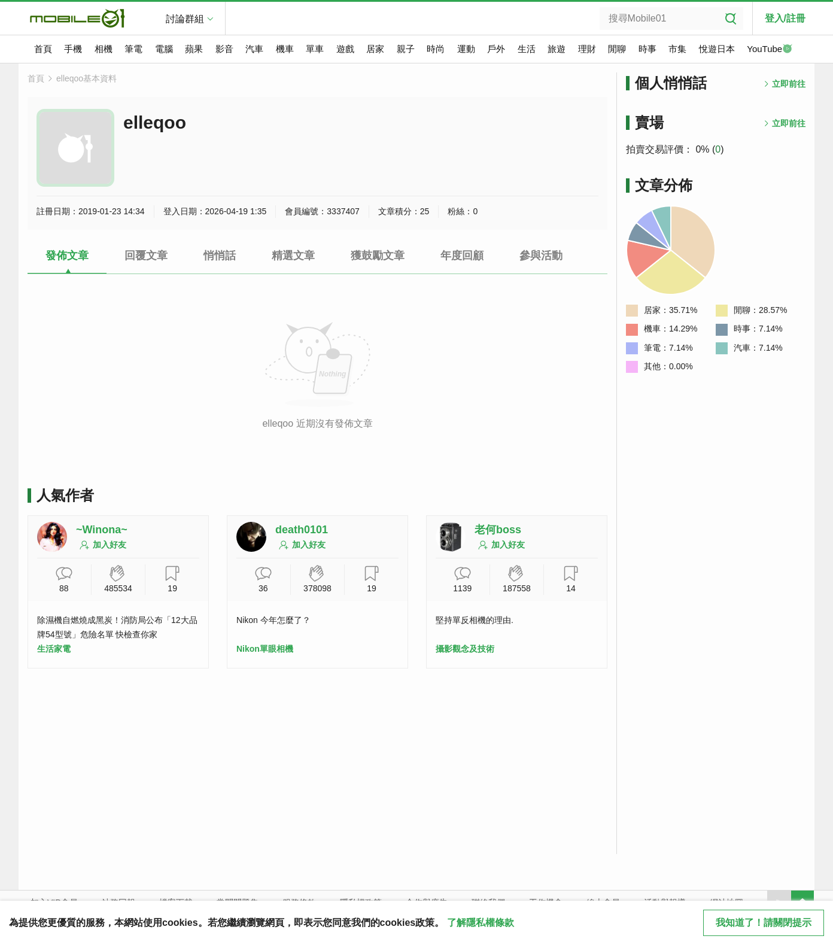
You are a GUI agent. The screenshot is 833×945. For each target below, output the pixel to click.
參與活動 (541, 256)
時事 (647, 49)
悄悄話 (219, 256)
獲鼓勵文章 (378, 256)
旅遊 (557, 49)
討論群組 (185, 19)
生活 (527, 49)
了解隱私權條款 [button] (480, 922)
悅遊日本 (717, 49)
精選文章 (293, 256)
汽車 (254, 49)
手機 (73, 49)
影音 (224, 49)
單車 (315, 49)
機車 (285, 49)
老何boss (498, 530)
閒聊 (617, 49)
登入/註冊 (785, 18)
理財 (587, 49)
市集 (677, 49)
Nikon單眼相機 (264, 649)
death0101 (301, 530)
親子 (406, 49)
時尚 (436, 49)
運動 (466, 49)
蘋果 (194, 49)
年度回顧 (462, 256)
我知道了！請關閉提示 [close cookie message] (763, 922)
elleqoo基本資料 (86, 78)
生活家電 (54, 649)
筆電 (133, 49)
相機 (104, 49)
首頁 (43, 49)
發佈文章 (67, 256)
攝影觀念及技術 (465, 649)
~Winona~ (101, 530)
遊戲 (345, 49)
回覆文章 (146, 256)
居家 (375, 49)
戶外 (496, 49)
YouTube (769, 50)
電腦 (164, 49)
